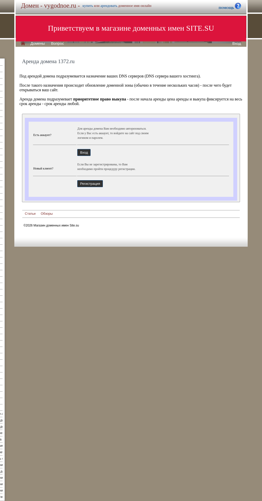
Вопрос (57, 43)
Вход (236, 43)
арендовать (109, 6)
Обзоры (47, 213)
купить (87, 6)
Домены (37, 43)
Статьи (30, 213)
